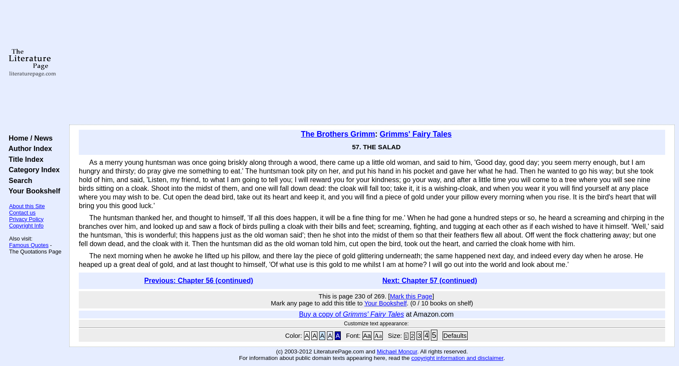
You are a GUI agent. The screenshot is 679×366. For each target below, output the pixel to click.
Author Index (28, 148)
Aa (367, 335)
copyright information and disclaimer (457, 358)
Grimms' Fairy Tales (416, 134)
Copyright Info (26, 225)
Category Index (32, 169)
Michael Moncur (397, 351)
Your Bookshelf (32, 191)
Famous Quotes (28, 245)
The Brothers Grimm (338, 134)
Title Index (24, 159)
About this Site (27, 206)
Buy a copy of (351, 314)
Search (18, 180)
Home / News (29, 138)
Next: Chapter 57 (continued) (429, 280)
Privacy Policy (26, 219)
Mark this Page (411, 296)
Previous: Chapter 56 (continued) (198, 280)
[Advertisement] (372, 62)
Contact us (22, 212)
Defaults (455, 335)
